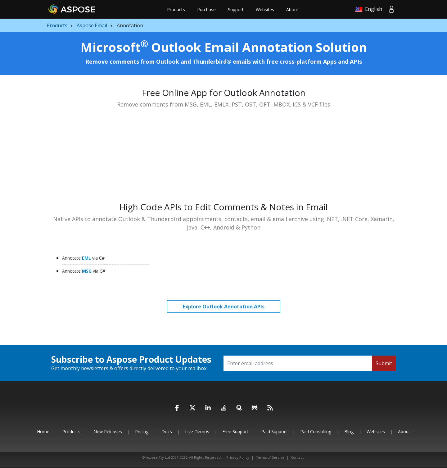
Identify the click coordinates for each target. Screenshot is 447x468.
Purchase (206, 9)
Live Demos (197, 431)
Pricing (141, 431)
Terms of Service (270, 457)
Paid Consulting (315, 431)
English (368, 9)
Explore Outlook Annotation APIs (223, 306)
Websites (265, 9)
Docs (166, 431)
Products (176, 9)
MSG (83, 271)
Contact (297, 457)
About (292, 9)
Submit (384, 363)
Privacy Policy (237, 457)
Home (43, 431)
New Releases (107, 431)
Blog (349, 431)
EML (83, 258)
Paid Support (274, 431)
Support (236, 9)
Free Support (235, 431)
